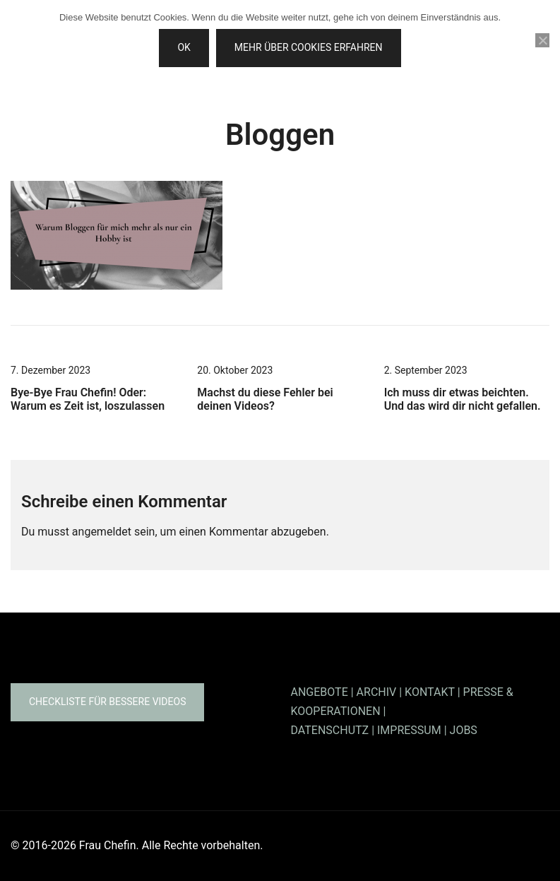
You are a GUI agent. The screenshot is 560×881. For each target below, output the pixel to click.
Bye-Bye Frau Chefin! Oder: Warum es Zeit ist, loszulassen (88, 399)
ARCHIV (377, 692)
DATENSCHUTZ (330, 730)
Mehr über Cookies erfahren (308, 47)
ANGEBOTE (319, 692)
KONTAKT (430, 692)
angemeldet (101, 531)
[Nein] (542, 40)
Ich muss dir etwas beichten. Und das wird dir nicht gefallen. (462, 399)
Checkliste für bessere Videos (107, 701)
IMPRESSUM (409, 730)
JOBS (463, 730)
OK (183, 47)
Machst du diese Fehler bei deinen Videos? (265, 399)
